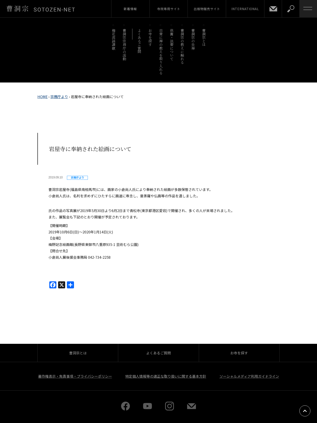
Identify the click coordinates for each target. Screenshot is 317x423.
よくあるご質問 (139, 41)
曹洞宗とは (203, 37)
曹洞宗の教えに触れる (182, 46)
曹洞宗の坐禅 (193, 39)
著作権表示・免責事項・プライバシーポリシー (75, 376)
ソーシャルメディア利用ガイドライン (249, 376)
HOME (42, 96)
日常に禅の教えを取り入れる (160, 52)
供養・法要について (171, 44)
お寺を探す (150, 37)
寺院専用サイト (168, 9)
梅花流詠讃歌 (113, 39)
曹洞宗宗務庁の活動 (124, 44)
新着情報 (130, 9)
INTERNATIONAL (245, 9)
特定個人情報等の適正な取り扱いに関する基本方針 (165, 376)
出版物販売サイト (207, 9)
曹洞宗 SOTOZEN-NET (41, 8)
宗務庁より (59, 96)
